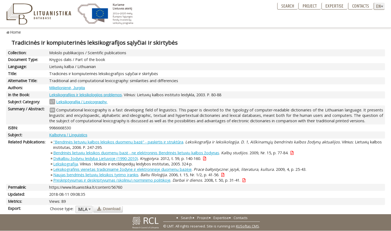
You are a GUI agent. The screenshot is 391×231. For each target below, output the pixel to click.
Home (15, 32)
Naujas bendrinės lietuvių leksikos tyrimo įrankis (95, 174)
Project (309, 6)
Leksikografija (65, 163)
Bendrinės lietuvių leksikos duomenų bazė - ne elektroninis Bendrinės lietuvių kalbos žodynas (136, 152)
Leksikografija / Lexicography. (82, 102)
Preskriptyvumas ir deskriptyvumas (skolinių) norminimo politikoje (112, 180)
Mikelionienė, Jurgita (67, 88)
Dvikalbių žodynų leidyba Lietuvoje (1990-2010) (95, 158)
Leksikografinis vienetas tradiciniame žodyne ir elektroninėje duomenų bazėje (122, 169)
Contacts (360, 6)
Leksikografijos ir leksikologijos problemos (85, 95)
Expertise (334, 6)
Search (287, 6)
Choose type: (62, 208)
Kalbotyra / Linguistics (68, 135)
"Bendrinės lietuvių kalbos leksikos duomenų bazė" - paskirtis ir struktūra (118, 142)
